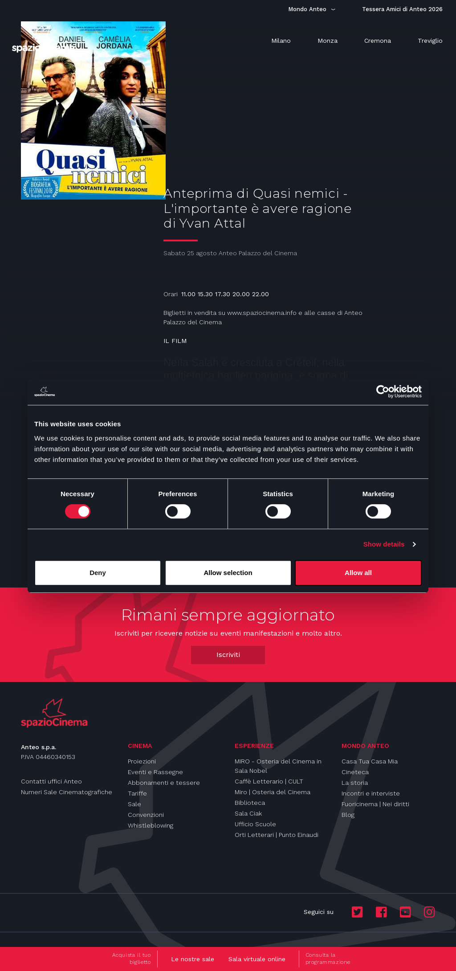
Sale (134, 804)
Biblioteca (250, 802)
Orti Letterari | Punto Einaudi (276, 834)
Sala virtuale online (256, 959)
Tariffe (137, 793)
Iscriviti (228, 655)
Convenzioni (146, 814)
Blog (348, 814)
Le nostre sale (192, 959)
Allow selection (228, 572)
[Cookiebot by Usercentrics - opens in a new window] (383, 391)
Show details (384, 544)
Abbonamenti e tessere (164, 782)
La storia (355, 782)
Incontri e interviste (371, 793)
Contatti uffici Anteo (51, 781)
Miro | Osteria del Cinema (272, 792)
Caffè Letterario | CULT (269, 781)
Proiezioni (142, 761)
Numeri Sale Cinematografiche (66, 792)
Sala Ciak (248, 813)
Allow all (358, 572)
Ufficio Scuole (255, 824)
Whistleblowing (150, 825)
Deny (98, 572)
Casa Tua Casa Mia (370, 761)
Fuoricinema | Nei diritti (375, 804)
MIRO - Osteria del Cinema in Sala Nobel (278, 766)
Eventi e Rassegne (155, 771)
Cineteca (355, 771)
